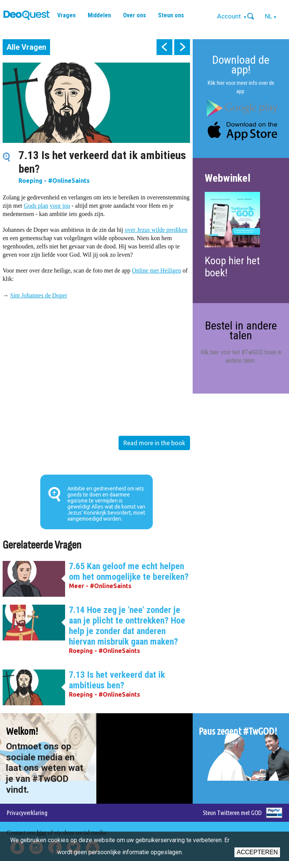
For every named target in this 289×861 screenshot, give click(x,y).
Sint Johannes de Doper (38, 295)
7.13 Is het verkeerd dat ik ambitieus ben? (117, 680)
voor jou (60, 205)
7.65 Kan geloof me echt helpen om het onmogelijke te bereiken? (129, 571)
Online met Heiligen (156, 270)
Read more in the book (154, 443)
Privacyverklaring (27, 812)
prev (164, 47)
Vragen (66, 15)
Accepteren (257, 852)
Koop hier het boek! (232, 266)
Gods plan (36, 205)
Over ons (134, 15)
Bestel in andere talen (241, 330)
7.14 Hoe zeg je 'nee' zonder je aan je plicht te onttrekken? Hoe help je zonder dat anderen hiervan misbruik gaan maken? (127, 626)
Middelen (99, 15)
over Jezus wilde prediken (156, 230)
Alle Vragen (26, 47)
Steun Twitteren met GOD (232, 812)
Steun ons (171, 15)
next (182, 47)
